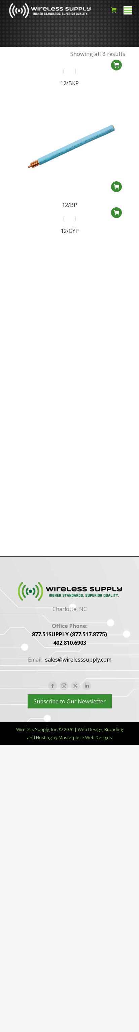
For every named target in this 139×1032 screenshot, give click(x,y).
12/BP (69, 205)
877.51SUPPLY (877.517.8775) (69, 634)
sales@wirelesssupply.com (78, 659)
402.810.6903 (69, 642)
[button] (116, 65)
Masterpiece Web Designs (85, 737)
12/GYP (70, 239)
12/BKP (69, 83)
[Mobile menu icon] (128, 10)
